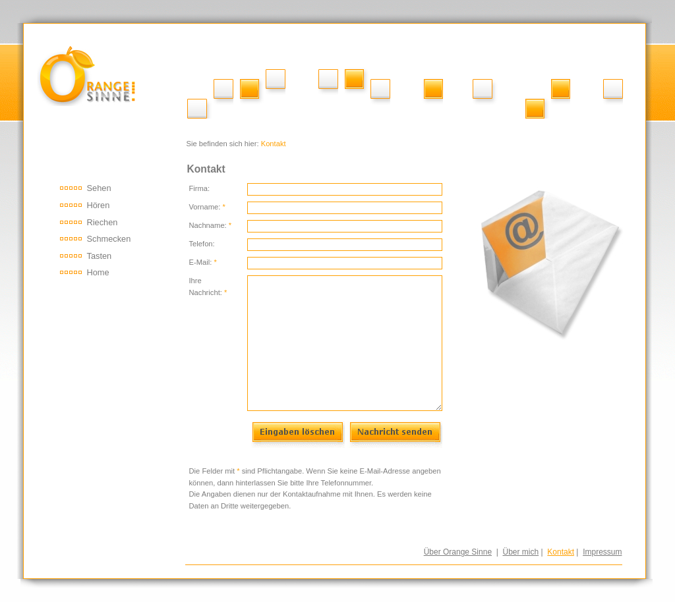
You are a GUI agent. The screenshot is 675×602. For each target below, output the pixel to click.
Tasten (99, 256)
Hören (98, 205)
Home (98, 272)
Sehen (99, 188)
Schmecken (109, 239)
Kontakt (560, 552)
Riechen (102, 222)
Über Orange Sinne (458, 552)
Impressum (602, 552)
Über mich (521, 552)
